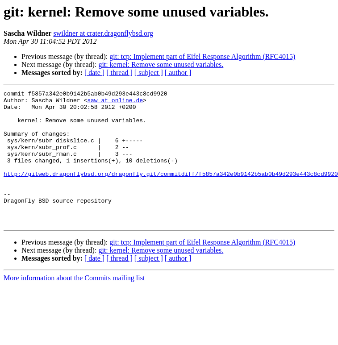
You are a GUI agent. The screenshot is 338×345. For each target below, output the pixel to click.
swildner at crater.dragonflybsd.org (103, 33)
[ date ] (94, 72)
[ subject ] (148, 72)
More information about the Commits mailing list (74, 304)
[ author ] (178, 72)
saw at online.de (115, 103)
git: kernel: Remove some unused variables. (160, 64)
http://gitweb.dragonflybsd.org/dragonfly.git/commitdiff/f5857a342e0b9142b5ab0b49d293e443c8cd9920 (171, 191)
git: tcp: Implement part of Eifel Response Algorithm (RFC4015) (202, 56)
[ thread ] (119, 72)
